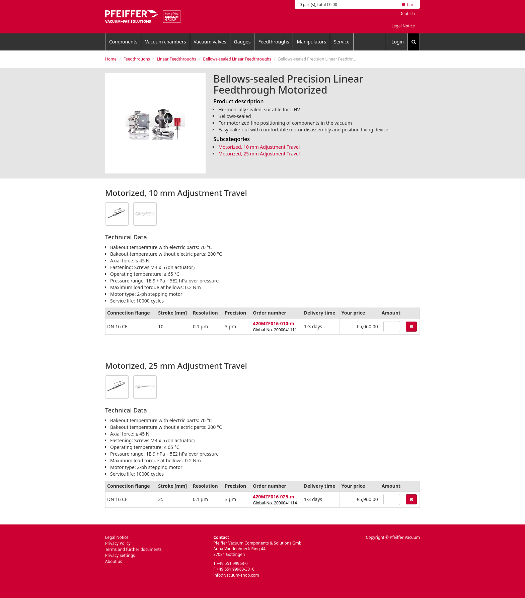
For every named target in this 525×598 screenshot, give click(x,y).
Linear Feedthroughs (176, 59)
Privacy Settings (120, 555)
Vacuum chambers (165, 41)
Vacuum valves (210, 41)
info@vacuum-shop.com (236, 575)
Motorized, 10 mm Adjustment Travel (259, 147)
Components (123, 41)
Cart (408, 4)
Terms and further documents (133, 549)
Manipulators (311, 41)
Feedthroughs (273, 41)
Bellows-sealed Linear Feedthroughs (237, 59)
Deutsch (407, 13)
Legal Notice (403, 26)
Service (342, 41)
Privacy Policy (118, 543)
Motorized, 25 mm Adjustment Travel (259, 153)
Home (111, 59)
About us (113, 561)
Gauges (242, 41)
